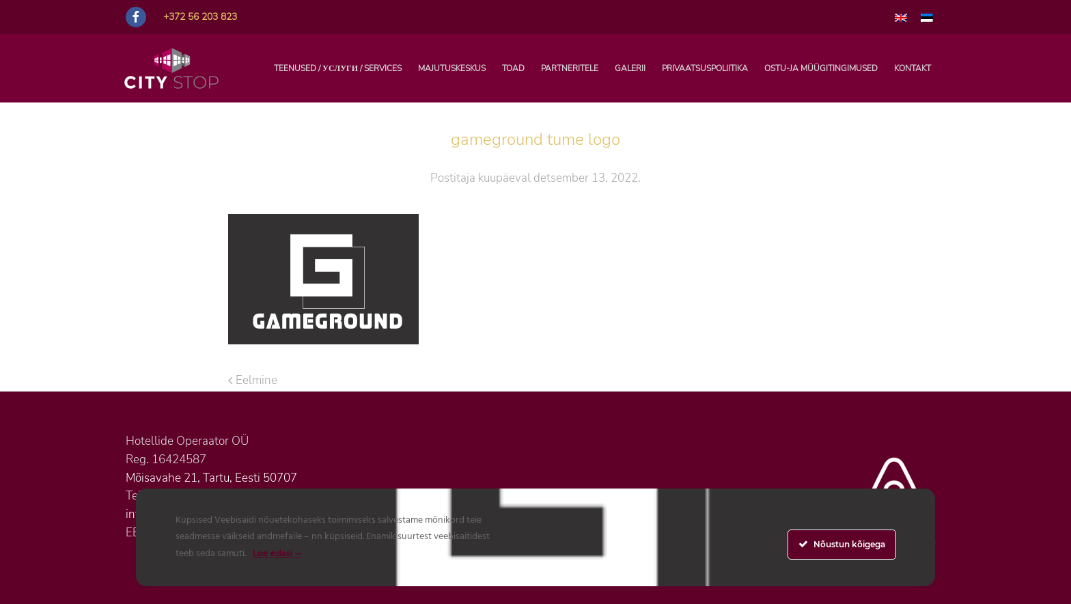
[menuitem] (901, 17)
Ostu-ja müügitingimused (821, 68)
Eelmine (252, 380)
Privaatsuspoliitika (705, 68)
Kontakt (912, 68)
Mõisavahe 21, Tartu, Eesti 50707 (211, 478)
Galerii (630, 68)
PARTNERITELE (569, 68)
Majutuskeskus (452, 68)
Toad (513, 68)
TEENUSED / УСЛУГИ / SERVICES (338, 68)
